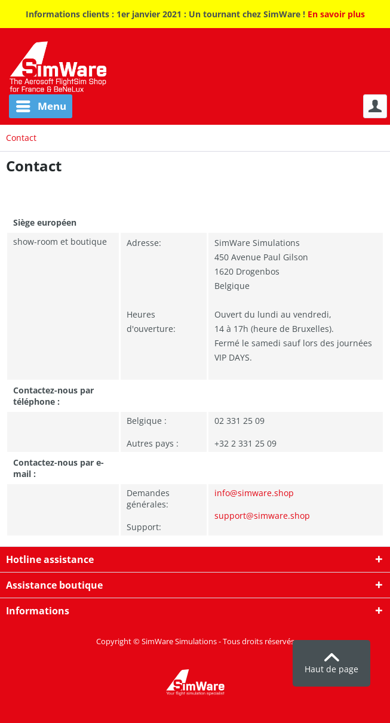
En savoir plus (336, 14)
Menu (41, 105)
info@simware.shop (254, 493)
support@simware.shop (262, 515)
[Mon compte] (375, 106)
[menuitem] (36, 106)
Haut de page (331, 664)
